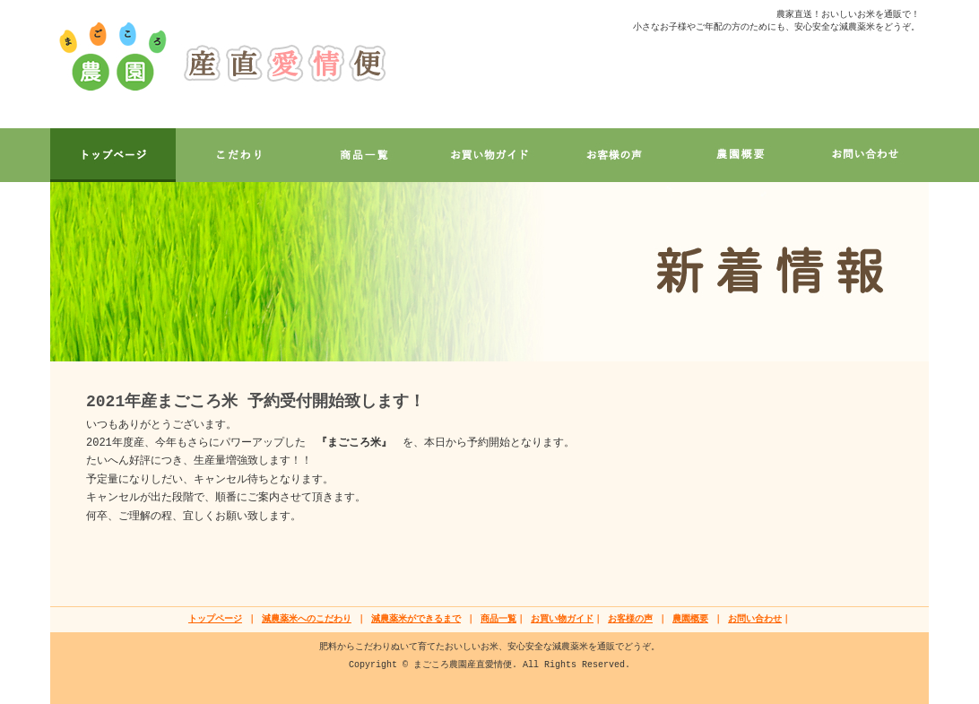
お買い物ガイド (562, 619)
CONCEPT (238, 155)
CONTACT (866, 155)
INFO (740, 155)
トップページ (215, 619)
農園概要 (690, 619)
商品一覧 (498, 619)
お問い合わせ (755, 619)
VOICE (615, 155)
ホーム (113, 155)
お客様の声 (630, 619)
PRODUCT (364, 155)
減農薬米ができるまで (416, 619)
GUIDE (489, 155)
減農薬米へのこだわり (306, 619)
